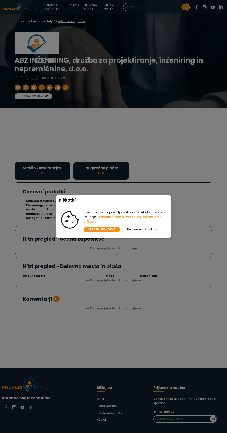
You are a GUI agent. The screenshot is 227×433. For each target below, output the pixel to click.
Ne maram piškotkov (141, 229)
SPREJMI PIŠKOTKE (101, 229)
